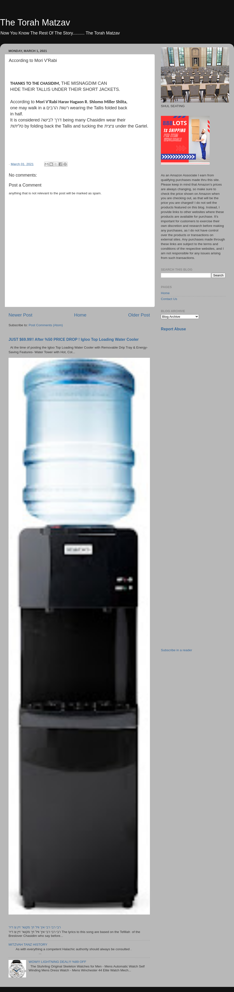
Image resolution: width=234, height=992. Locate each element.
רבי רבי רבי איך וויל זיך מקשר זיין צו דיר (35, 927)
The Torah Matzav (35, 22)
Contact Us (169, 299)
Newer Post (20, 314)
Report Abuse (173, 329)
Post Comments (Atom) (46, 325)
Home (80, 314)
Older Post (139, 314)
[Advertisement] (179, 412)
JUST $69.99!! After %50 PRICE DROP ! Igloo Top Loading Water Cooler (74, 339)
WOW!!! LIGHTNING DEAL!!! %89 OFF (57, 962)
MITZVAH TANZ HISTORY (28, 944)
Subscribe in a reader (176, 650)
